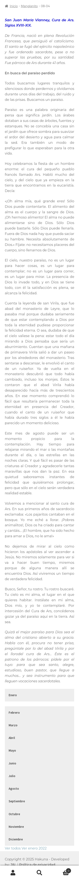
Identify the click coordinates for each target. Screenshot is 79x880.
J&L (13, 865)
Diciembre (16, 839)
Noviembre (16, 827)
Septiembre (17, 801)
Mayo (12, 750)
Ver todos (13, 848)
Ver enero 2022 (34, 848)
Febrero (14, 713)
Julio (12, 776)
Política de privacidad (37, 865)
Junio (12, 763)
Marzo (13, 725)
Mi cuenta (13, 873)
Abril (12, 738)
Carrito (62, 869)
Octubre (14, 814)
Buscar (39, 873)
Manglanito (29, 6)
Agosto (14, 789)
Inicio (14, 6)
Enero (13, 695)
